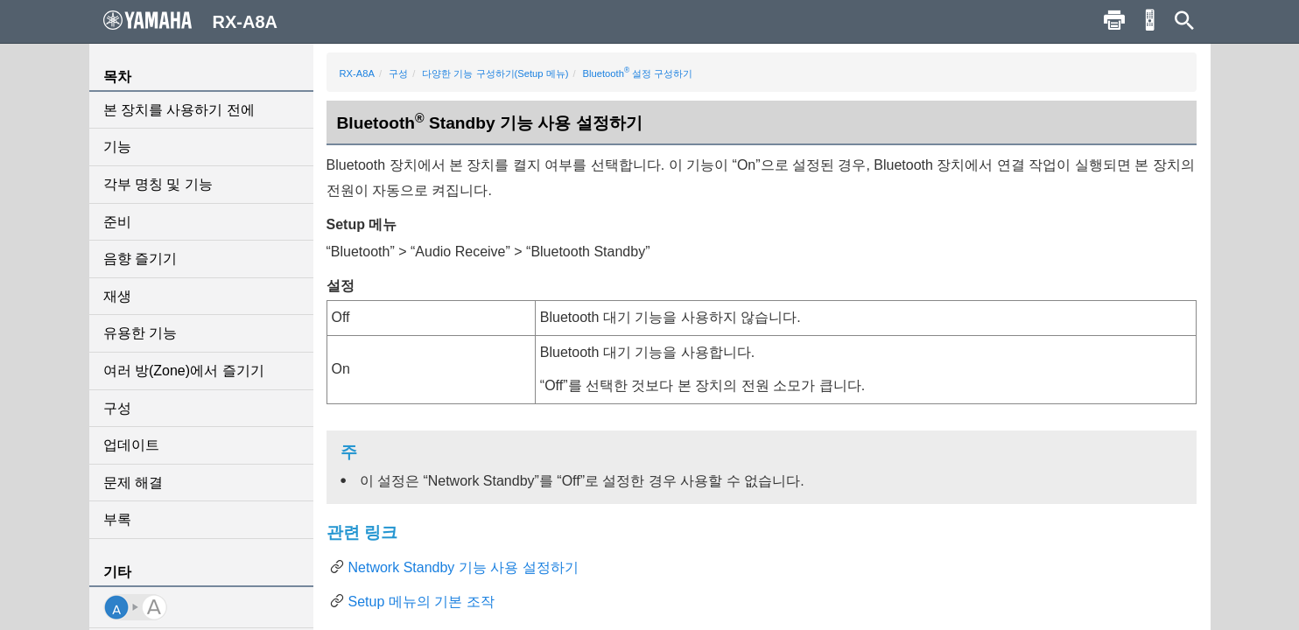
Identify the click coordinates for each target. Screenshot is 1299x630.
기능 (117, 146)
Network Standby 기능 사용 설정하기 (463, 567)
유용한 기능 (140, 333)
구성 (117, 408)
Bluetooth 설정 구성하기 (638, 73)
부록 (117, 519)
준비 (117, 221)
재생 (117, 296)
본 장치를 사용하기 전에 (179, 109)
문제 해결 (133, 482)
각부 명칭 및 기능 (158, 184)
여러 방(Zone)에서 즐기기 (183, 370)
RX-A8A (357, 73)
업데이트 (131, 445)
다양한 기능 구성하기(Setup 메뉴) (495, 73)
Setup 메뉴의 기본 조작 (421, 601)
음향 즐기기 (140, 258)
